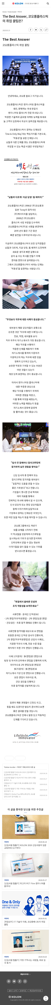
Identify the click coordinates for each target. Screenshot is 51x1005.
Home (4, 12)
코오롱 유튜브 (13, 981)
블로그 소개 (13, 990)
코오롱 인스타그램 (24, 981)
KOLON (11, 997)
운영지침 (23, 990)
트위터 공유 (41, 30)
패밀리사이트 (24, 974)
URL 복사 (46, 30)
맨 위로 (45, 998)
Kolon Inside (12, 12)
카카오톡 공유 (36, 30)
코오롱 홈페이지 (8, 981)
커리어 (20, 12)
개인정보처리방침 (35, 990)
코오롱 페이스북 (19, 981)
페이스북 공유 (30, 30)
